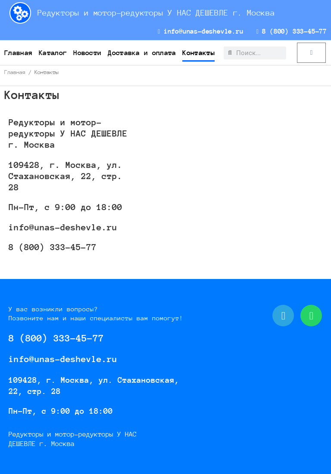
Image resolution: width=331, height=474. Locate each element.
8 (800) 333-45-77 (291, 31)
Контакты (198, 53)
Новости (87, 53)
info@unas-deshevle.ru (201, 31)
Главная (18, 53)
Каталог (53, 53)
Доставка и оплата (142, 53)
